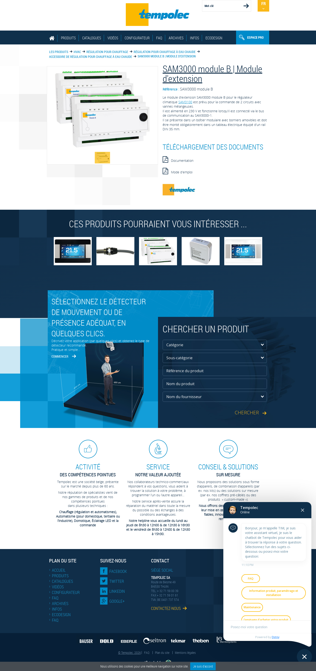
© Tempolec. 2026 (129, 652)
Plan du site (162, 652)
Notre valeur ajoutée (158, 470)
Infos (194, 38)
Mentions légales (185, 652)
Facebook (118, 571)
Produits (68, 38)
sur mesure (228, 470)
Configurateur (137, 38)
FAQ (159, 38)
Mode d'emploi (178, 171)
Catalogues (91, 38)
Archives (176, 38)
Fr (263, 3)
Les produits (58, 52)
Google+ (117, 601)
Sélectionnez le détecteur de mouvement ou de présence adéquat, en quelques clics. (98, 317)
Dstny (275, 637)
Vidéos (112, 38)
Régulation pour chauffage (107, 52)
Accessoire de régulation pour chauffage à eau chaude (90, 56)
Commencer (59, 356)
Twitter (116, 581)
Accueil (59, 570)
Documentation (178, 159)
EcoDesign (213, 38)
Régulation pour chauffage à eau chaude (165, 52)
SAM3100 (185, 102)
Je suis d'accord (203, 666)
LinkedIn (117, 591)
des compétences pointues (87, 470)
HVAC (77, 52)
